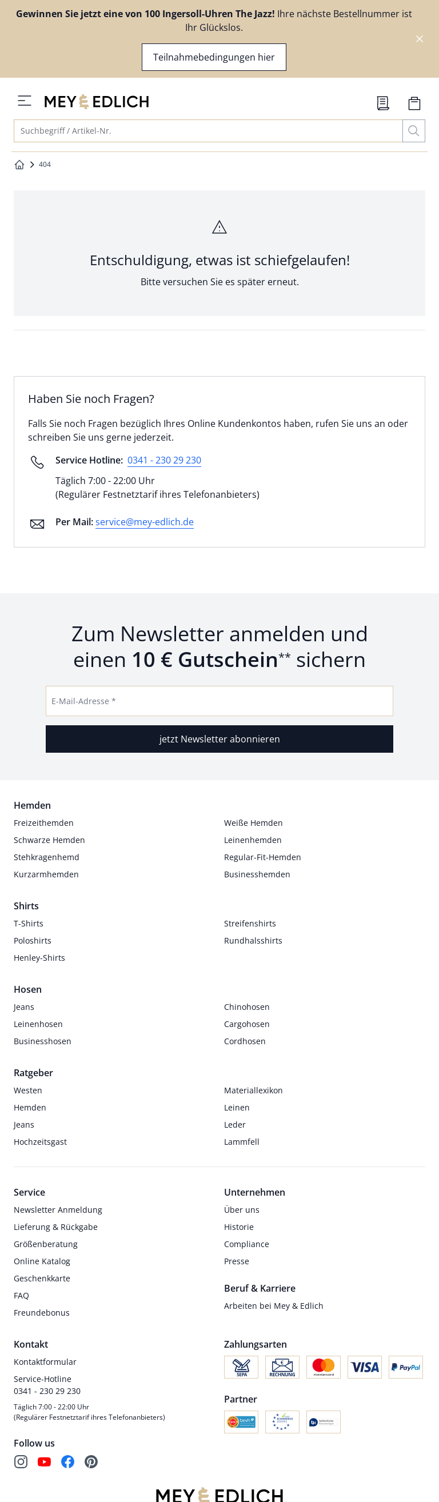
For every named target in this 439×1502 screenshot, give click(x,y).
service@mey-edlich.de (144, 522)
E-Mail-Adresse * (83, 701)
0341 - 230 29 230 (164, 460)
